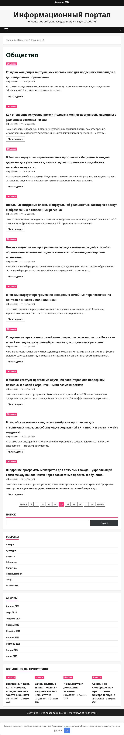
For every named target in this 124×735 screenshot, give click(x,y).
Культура (11, 566)
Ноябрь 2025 (13, 656)
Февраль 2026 (14, 637)
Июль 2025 (12, 674)
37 (74, 519)
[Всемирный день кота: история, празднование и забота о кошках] (19, 696)
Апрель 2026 (13, 624)
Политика (12, 585)
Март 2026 (12, 631)
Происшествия (15, 591)
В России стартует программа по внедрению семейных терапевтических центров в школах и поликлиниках (57, 297)
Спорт (9, 597)
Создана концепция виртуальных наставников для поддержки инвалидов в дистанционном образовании (56, 74)
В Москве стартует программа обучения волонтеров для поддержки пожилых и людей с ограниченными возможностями (58, 389)
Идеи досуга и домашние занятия (73, 706)
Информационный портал (62, 14)
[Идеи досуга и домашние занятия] (76, 696)
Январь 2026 (13, 643)
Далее (100, 519)
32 (42, 519)
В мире (10, 559)
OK (67, 730)
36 (67, 519)
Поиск (11, 529)
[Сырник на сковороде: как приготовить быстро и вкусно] (105, 696)
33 (49, 519)
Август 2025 (12, 668)
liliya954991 (12, 81)
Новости (11, 572)
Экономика (13, 603)
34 (55, 519)
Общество (11, 64)
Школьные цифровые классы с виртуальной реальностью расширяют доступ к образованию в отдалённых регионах (60, 207)
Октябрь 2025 (14, 662)
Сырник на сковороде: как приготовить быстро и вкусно (103, 707)
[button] (6, 30)
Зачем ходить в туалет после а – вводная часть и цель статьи (46, 707)
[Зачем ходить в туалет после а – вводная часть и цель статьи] (48, 696)
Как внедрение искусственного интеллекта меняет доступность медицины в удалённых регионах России (56, 116)
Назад (23, 519)
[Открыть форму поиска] (120, 30)
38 (80, 519)
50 (92, 519)
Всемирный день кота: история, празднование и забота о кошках (18, 707)
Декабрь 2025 (14, 649)
